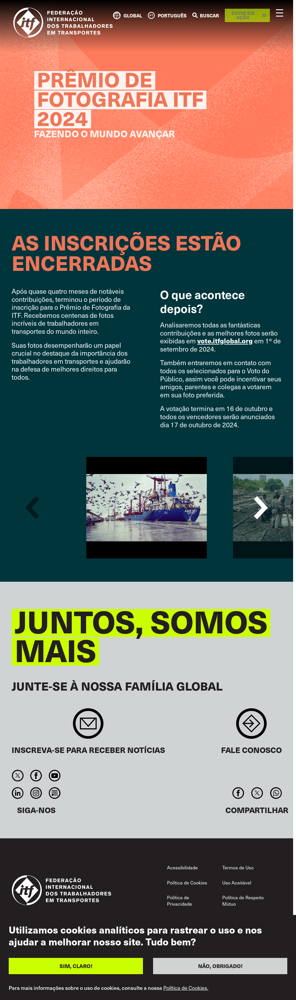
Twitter (18, 775)
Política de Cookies (187, 882)
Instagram (36, 793)
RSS (54, 793)
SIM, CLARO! (76, 966)
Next (260, 507)
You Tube (54, 775)
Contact (251, 726)
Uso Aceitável (236, 882)
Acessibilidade (182, 867)
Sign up (88, 726)
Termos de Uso (238, 867)
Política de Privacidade (179, 900)
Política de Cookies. (185, 987)
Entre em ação (243, 15)
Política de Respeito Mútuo (243, 900)
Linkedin (18, 793)
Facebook (36, 775)
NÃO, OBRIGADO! (220, 966)
